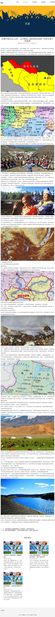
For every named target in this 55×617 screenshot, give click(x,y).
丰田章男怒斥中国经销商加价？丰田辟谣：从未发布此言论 (19, 529)
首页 (17, 2)
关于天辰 (25, 2)
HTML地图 (35, 614)
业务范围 (34, 2)
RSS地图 (30, 614)
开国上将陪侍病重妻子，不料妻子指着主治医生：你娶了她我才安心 (21, 530)
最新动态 (43, 2)
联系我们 (52, 2)
